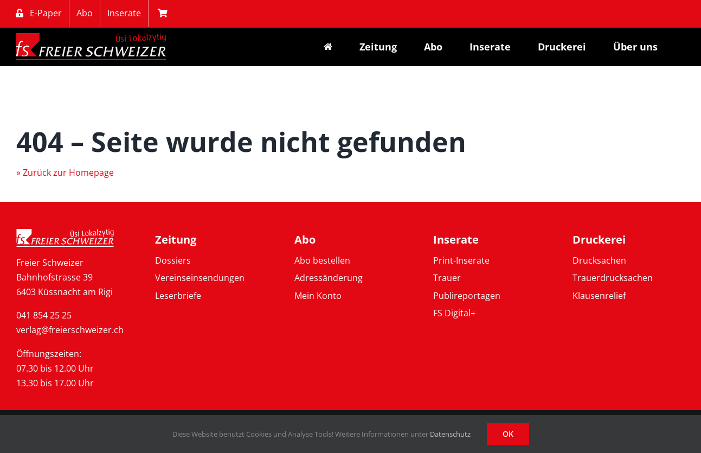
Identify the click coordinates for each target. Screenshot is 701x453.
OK (508, 434)
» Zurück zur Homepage (65, 172)
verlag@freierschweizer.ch (70, 330)
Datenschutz (450, 434)
